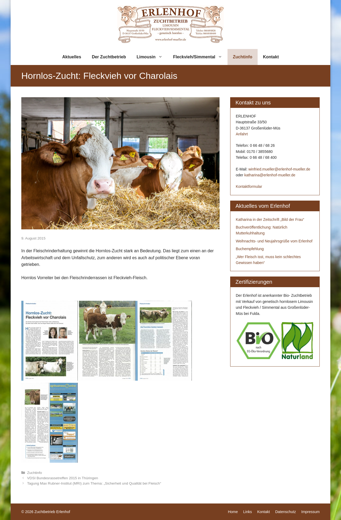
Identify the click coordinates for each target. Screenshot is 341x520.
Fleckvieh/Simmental (200, 57)
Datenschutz (285, 512)
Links (247, 512)
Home (233, 512)
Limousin (152, 57)
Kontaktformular (249, 186)
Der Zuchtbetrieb (109, 57)
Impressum (310, 512)
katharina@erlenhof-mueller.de (269, 175)
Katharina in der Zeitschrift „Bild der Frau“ (270, 219)
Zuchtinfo (242, 57)
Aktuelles (71, 57)
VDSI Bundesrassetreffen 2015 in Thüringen (62, 478)
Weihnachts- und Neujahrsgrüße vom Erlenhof (274, 241)
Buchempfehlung (250, 249)
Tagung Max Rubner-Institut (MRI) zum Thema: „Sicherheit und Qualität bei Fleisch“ (94, 483)
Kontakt (271, 57)
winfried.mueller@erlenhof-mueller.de (279, 169)
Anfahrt (242, 134)
